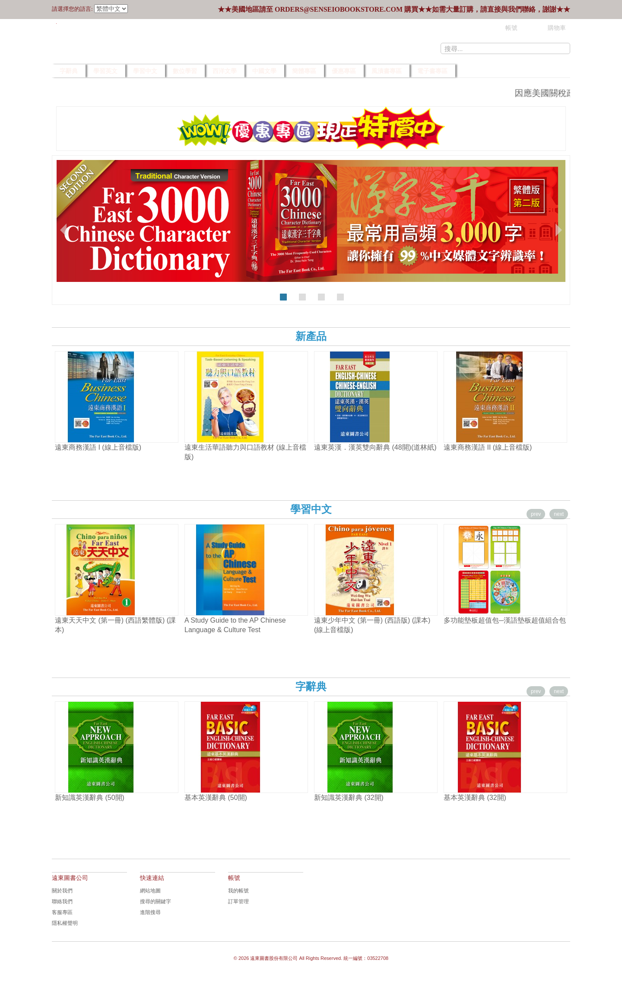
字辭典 (69, 70)
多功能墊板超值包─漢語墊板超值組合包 (505, 620)
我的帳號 (238, 891)
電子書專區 (432, 70)
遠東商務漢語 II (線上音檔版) (488, 447)
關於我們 (62, 891)
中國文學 (264, 70)
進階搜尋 (150, 912)
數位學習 (185, 70)
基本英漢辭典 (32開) (475, 797)
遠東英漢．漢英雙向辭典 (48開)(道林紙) (375, 447)
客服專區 (62, 912)
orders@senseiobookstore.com (339, 9)
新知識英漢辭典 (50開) (89, 797)
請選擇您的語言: (72, 9)
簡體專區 (304, 70)
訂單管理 (238, 901)
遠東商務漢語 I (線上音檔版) (98, 447)
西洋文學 (225, 70)
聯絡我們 (62, 901)
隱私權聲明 (65, 923)
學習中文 (145, 70)
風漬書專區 (386, 70)
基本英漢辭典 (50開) (215, 797)
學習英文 (105, 70)
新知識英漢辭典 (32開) (349, 797)
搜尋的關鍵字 (155, 901)
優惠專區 (344, 70)
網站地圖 (150, 891)
